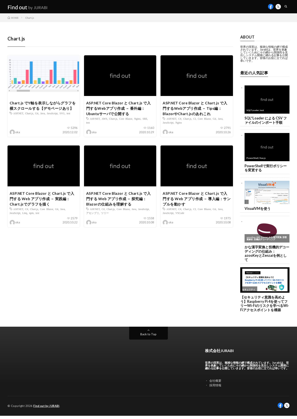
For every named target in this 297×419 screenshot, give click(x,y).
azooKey (251, 239)
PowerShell (252, 160)
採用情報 (215, 388)
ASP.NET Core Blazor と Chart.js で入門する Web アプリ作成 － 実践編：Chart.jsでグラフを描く (43, 202)
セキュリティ (248, 292)
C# (179, 121)
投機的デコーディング (264, 241)
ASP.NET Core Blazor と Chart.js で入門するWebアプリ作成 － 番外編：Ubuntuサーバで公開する (120, 110)
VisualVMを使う (258, 211)
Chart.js (29, 121)
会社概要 (215, 384)
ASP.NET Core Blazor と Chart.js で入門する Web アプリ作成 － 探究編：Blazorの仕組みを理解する (120, 202)
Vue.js (262, 160)
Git (36, 121)
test (68, 121)
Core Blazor (125, 121)
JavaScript (52, 121)
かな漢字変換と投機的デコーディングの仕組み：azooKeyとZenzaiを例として (267, 256)
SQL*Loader (252, 112)
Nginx (137, 121)
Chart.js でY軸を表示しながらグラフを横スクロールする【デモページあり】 (42, 110)
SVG (62, 121)
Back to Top (148, 338)
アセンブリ (92, 216)
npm (31, 216)
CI (194, 121)
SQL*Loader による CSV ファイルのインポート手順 (266, 122)
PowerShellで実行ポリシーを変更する (267, 170)
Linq (24, 216)
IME (258, 239)
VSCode (179, 216)
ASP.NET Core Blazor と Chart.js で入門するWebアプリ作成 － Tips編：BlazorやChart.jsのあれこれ (196, 110)
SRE (144, 121)
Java (42, 121)
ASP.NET (18, 121)
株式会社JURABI (221, 354)
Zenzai (264, 239)
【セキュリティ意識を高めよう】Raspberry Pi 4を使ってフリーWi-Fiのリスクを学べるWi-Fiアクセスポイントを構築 (264, 306)
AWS (104, 121)
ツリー (105, 216)
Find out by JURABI (47, 409)
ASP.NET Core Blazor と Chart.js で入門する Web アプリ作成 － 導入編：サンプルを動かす (196, 202)
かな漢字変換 (275, 239)
